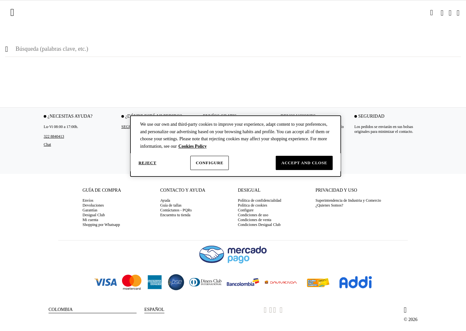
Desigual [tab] (249, 190)
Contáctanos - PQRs (176, 210)
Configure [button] (246, 210)
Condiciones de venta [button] (254, 220)
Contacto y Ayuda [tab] (182, 190)
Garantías (90, 210)
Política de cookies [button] (252, 205)
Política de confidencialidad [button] (259, 200)
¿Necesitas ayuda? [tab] (70, 116)
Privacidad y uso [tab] (336, 190)
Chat (47, 144)
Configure (209, 162)
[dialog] (235, 146)
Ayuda (165, 200)
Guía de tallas (171, 205)
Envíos (88, 200)
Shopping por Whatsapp (101, 224)
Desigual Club (94, 215)
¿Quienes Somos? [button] (329, 205)
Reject (147, 162)
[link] (432, 13)
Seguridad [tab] (371, 116)
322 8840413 (54, 136)
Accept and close (304, 162)
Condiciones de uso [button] (253, 215)
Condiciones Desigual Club (259, 224)
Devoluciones (93, 205)
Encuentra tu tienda (175, 215)
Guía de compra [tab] (102, 190)
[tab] (116, 192)
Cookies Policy (192, 146)
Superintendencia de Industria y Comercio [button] (348, 200)
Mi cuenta (90, 220)
